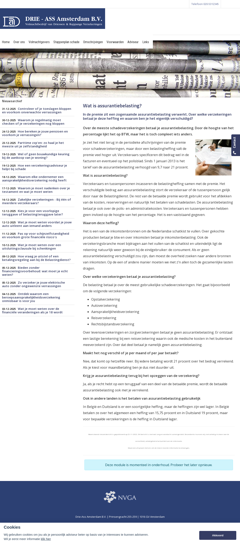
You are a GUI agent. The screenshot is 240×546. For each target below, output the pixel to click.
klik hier (46, 539)
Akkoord (217, 535)
